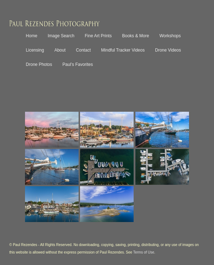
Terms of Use (143, 252)
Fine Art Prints (98, 35)
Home (31, 35)
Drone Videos (168, 50)
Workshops (170, 35)
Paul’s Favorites (78, 64)
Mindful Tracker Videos (123, 50)
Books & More (135, 35)
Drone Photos (39, 64)
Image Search (61, 35)
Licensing (35, 50)
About (59, 50)
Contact (83, 50)
